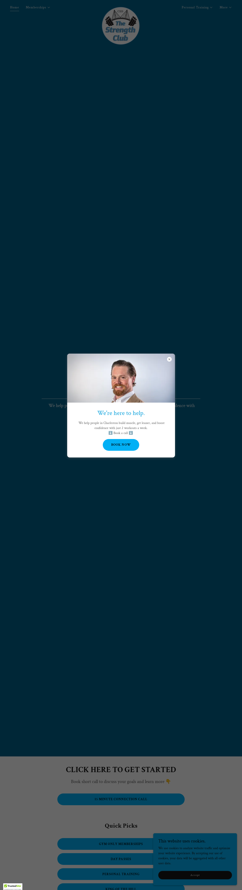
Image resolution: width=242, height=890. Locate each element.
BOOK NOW (121, 445)
